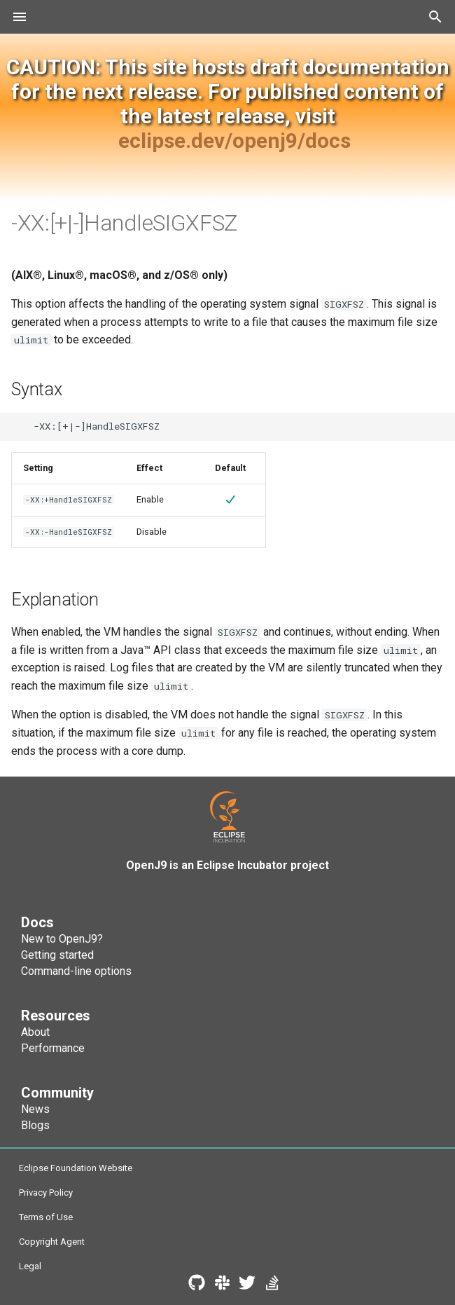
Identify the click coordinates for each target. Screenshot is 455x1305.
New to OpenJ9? (62, 938)
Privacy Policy (46, 1192)
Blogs (35, 1125)
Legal (30, 1266)
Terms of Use (46, 1217)
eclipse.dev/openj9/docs (234, 140)
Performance (53, 1048)
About (35, 1032)
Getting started (57, 955)
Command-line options (76, 971)
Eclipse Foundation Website (75, 1168)
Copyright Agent (52, 1241)
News (35, 1109)
